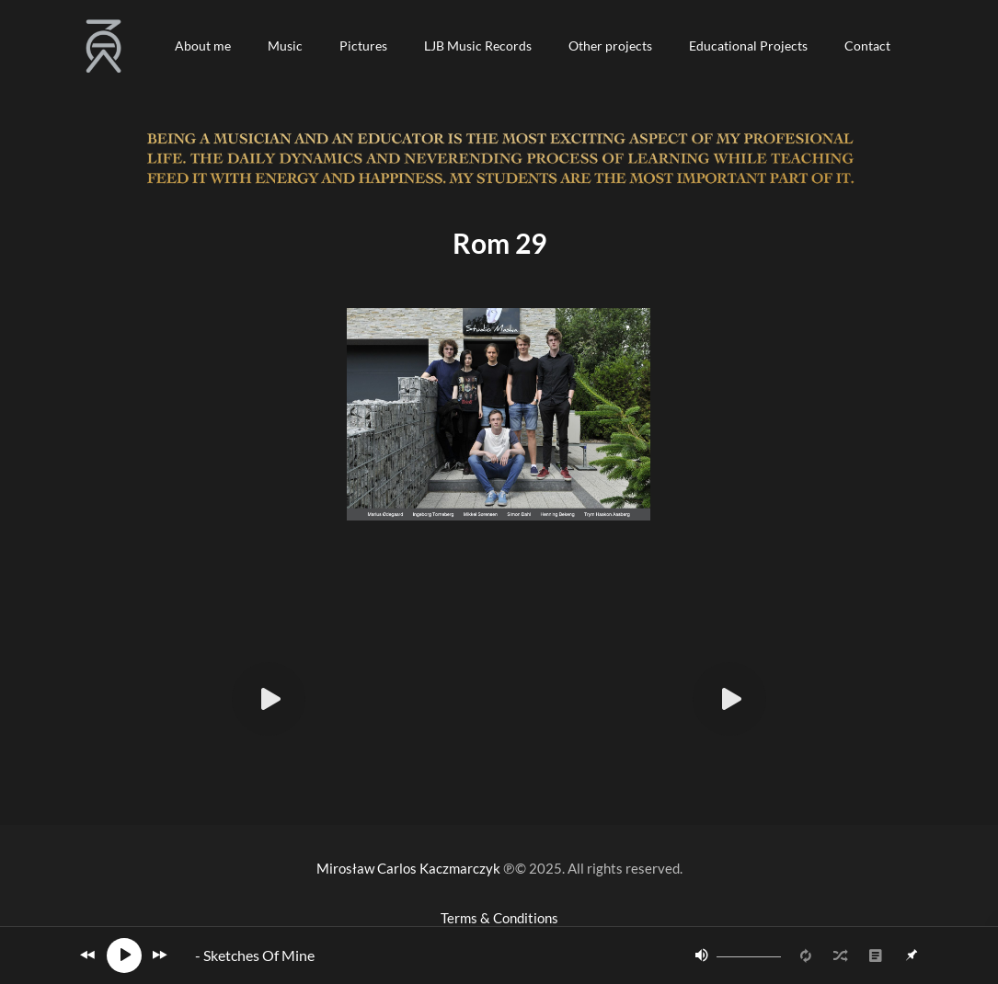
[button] (202, 46)
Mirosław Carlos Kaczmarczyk (408, 868)
